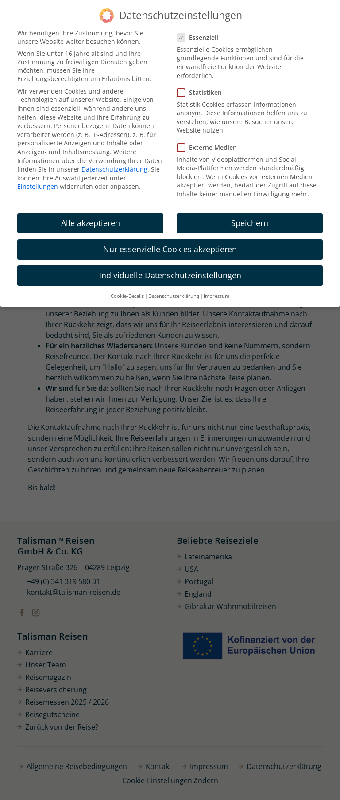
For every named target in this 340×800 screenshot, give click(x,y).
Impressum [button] (216, 296)
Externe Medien (210, 147)
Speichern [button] (249, 223)
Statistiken (202, 92)
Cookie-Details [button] (127, 296)
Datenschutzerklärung (114, 169)
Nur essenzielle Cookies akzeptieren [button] (170, 249)
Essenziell (200, 37)
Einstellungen (37, 186)
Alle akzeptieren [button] (90, 223)
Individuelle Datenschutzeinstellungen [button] (170, 275)
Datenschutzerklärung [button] (173, 296)
